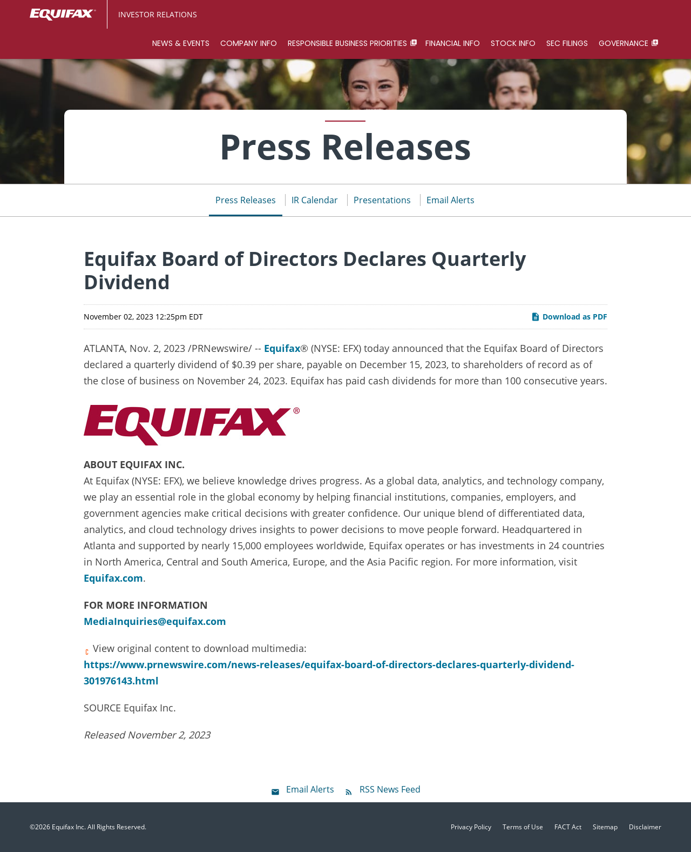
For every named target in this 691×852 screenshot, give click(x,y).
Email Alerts (450, 200)
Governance (623, 43)
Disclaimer (645, 827)
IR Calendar (315, 200)
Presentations (382, 200)
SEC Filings (567, 43)
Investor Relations (157, 14)
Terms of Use (523, 827)
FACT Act (567, 827)
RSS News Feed (390, 789)
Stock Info (513, 43)
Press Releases (245, 200)
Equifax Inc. (69, 826)
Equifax (282, 348)
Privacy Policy (471, 827)
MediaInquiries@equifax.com (155, 621)
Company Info (248, 43)
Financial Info (452, 43)
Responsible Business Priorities (347, 43)
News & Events (180, 43)
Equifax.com (113, 577)
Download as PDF (569, 316)
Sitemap (605, 827)
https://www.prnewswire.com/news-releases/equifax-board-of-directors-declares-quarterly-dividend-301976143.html (329, 672)
